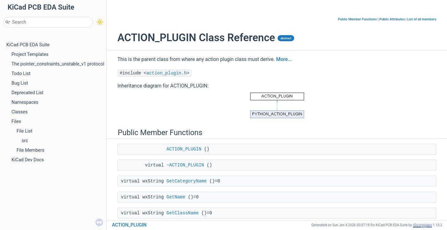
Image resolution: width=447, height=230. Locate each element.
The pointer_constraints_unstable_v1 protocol (57, 64)
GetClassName (183, 213)
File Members (30, 150)
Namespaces (24, 102)
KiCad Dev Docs (27, 160)
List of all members (421, 19)
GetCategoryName (187, 181)
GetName (176, 197)
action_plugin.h (166, 73)
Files (16, 121)
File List (25, 131)
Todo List (20, 73)
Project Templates (29, 54)
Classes (19, 112)
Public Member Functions (357, 19)
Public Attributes (392, 19)
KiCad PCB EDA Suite (27, 45)
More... (284, 59)
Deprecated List (27, 93)
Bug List (19, 83)
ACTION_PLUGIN (184, 149)
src (25, 140)
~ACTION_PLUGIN (185, 165)
